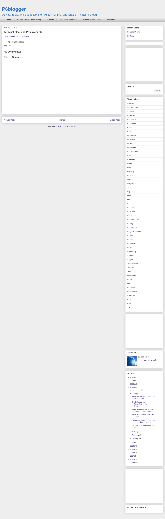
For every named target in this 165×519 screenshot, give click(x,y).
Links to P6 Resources (68, 20)
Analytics (130, 111)
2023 (132, 384)
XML (129, 308)
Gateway (130, 172)
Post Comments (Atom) (67, 126)
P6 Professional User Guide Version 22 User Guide (142, 410)
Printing (130, 224)
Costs (129, 131)
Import (129, 179)
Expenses (131, 159)
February (135, 435)
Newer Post (9, 120)
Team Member (132, 264)
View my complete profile (147, 360)
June (134, 394)
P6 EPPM (131, 212)
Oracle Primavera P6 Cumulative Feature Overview (140, 404)
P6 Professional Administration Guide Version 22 (143, 398)
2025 (132, 377)
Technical (130, 268)
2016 (132, 459)
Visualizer (131, 296)
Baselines (131, 115)
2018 (132, 453)
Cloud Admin (132, 123)
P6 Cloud (130, 208)
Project (130, 236)
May (134, 432)
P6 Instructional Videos (92, 20)
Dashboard (131, 135)
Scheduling (131, 252)
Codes (129, 127)
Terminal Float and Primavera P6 (16, 36)
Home (8, 20)
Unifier (129, 280)
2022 (132, 387)
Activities (130, 103)
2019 (132, 449)
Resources (131, 244)
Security (130, 256)
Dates (129, 143)
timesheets (131, 276)
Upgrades (131, 288)
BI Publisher (132, 119)
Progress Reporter (134, 232)
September (136, 390)
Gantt (129, 167)
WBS (129, 300)
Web (129, 304)
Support (130, 260)
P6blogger (14, 9)
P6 (9, 46)
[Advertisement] (142, 64)
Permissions (132, 215)
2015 (132, 463)
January (135, 438)
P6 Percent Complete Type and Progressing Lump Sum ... (143, 421)
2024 (132, 381)
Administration (132, 107)
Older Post (115, 120)
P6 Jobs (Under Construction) (28, 20)
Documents (131, 147)
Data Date (131, 139)
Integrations (131, 183)
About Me (111, 20)
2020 (132, 446)
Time (129, 272)
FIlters (129, 163)
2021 (132, 443)
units (129, 284)
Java (129, 188)
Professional (132, 228)
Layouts (130, 192)
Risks (129, 248)
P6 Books (50, 20)
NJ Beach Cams (133, 32)
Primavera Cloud (133, 220)
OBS (129, 195)
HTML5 (130, 176)
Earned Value (132, 151)
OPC (129, 199)
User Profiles (132, 292)
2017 (132, 456)
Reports (130, 240)
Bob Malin (145, 357)
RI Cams (130, 36)
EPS (129, 156)
